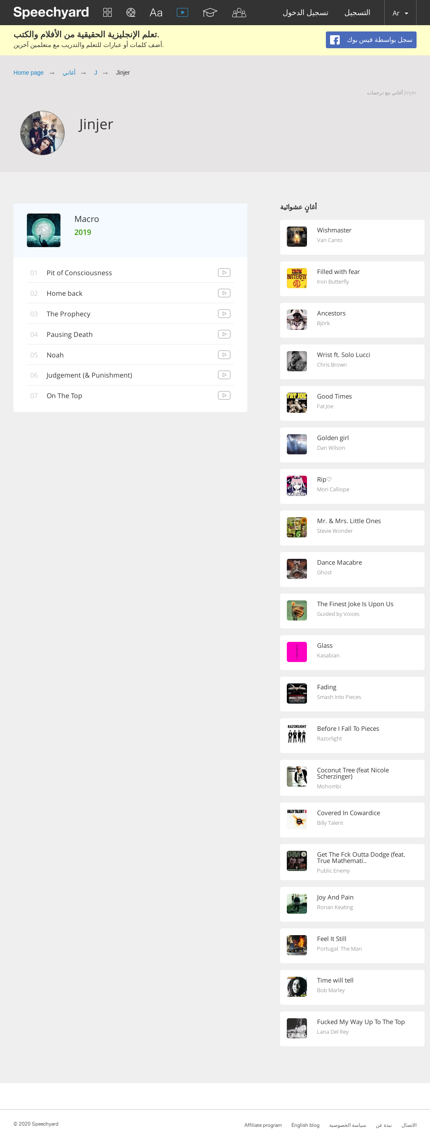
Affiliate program (263, 1125)
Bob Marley (331, 990)
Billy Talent (330, 822)
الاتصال (409, 1125)
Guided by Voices (338, 614)
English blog (305, 1125)
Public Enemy (333, 870)
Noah (55, 355)
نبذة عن (384, 1125)
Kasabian (328, 655)
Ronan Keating (335, 907)
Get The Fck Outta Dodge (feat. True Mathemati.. (361, 857)
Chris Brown (332, 364)
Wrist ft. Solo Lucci (343, 354)
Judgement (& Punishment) (89, 375)
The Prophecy (68, 313)
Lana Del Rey (333, 1031)
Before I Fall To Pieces (348, 728)
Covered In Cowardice (348, 812)
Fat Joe (325, 406)
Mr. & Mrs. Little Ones (349, 520)
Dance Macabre (339, 562)
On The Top (64, 396)
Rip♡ (324, 479)
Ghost (324, 572)
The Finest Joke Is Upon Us (355, 604)
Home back (64, 293)
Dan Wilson (331, 447)
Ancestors (331, 313)
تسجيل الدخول (305, 12)
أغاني (69, 72)
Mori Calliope (333, 489)
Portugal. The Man (339, 948)
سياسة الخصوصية (347, 1125)
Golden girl (333, 437)
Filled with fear (338, 271)
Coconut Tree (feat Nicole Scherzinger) (353, 773)
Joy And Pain (335, 897)
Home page (28, 72)
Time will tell (335, 980)
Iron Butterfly (333, 281)
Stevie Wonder (335, 530)
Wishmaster (334, 230)
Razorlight (329, 738)
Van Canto (330, 240)
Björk (323, 323)
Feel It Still (331, 938)
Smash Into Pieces (339, 697)
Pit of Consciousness (79, 272)
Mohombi (329, 786)
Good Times (334, 396)
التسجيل (357, 12)
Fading (326, 687)
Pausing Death (70, 334)
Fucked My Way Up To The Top (361, 1021)
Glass (325, 645)
